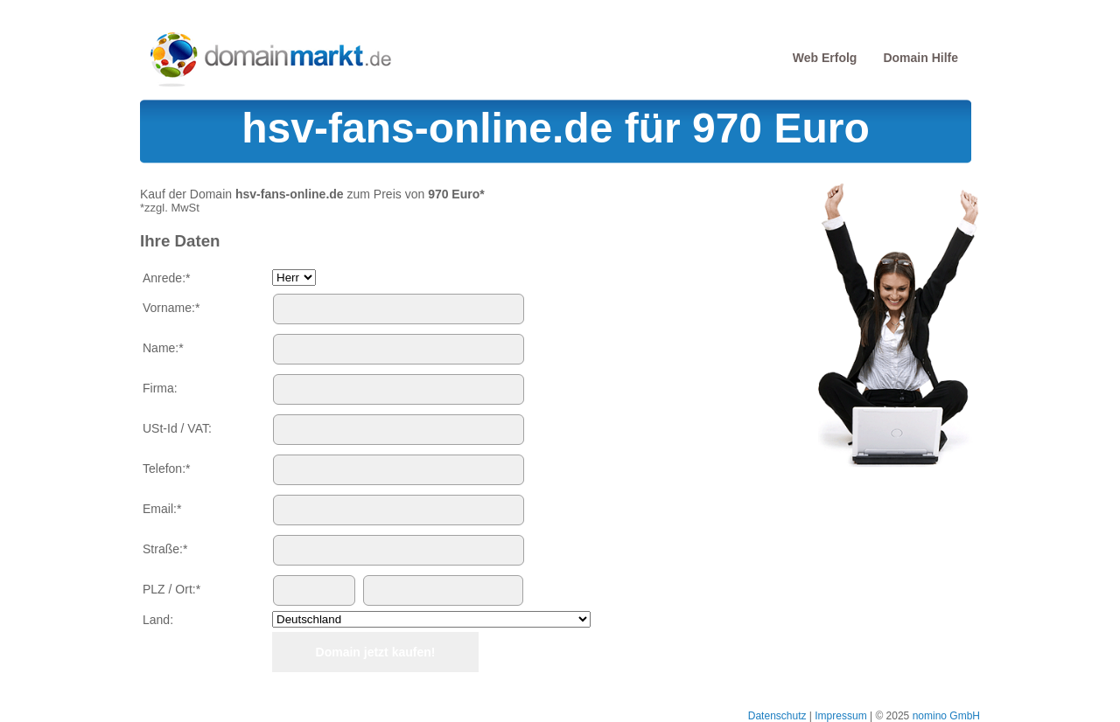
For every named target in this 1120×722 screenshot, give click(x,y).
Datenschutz (777, 716)
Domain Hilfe (920, 58)
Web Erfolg (825, 58)
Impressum (840, 716)
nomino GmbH (946, 716)
